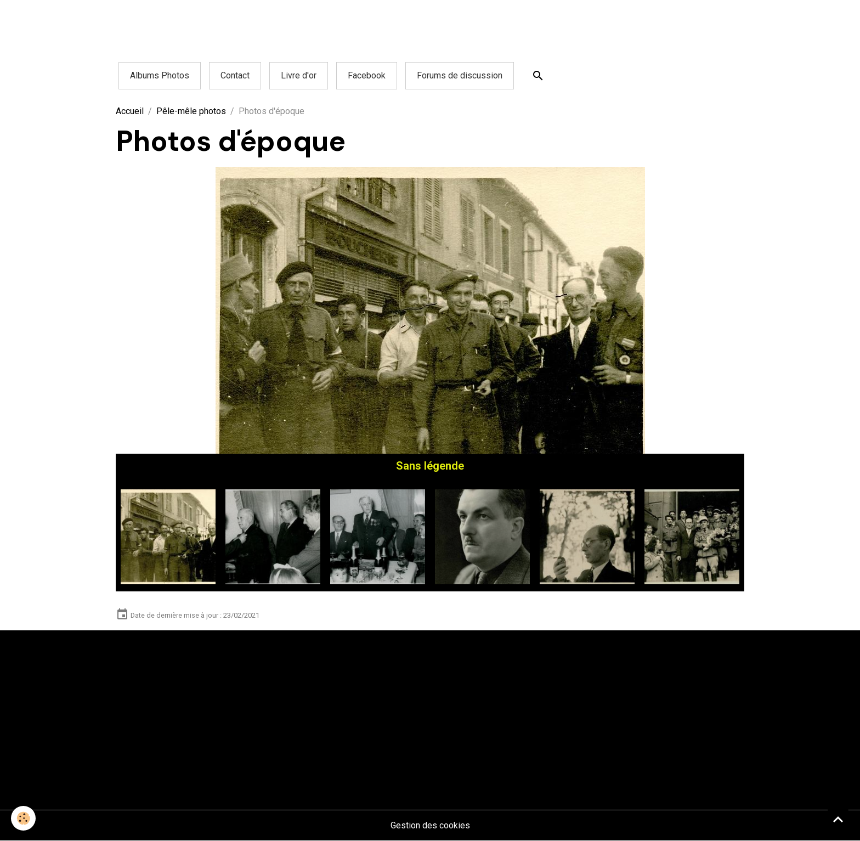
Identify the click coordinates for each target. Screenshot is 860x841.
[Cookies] (23, 818)
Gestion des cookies (430, 825)
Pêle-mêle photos (191, 111)
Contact (235, 75)
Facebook (367, 75)
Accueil (130, 111)
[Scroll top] (838, 819)
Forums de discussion (459, 75)
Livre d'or (298, 75)
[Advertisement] (199, 24)
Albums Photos (159, 75)
